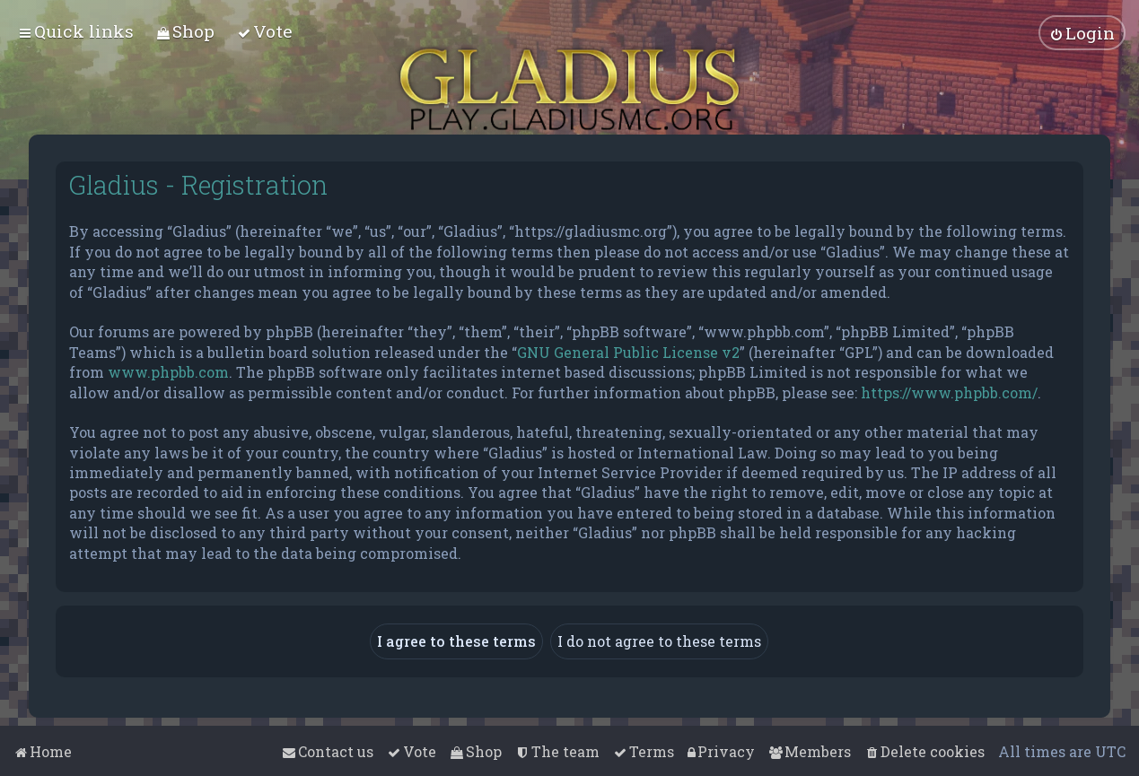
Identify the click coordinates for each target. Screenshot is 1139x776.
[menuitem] (185, 31)
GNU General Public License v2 (628, 351)
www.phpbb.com (168, 371)
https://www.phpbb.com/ (949, 390)
